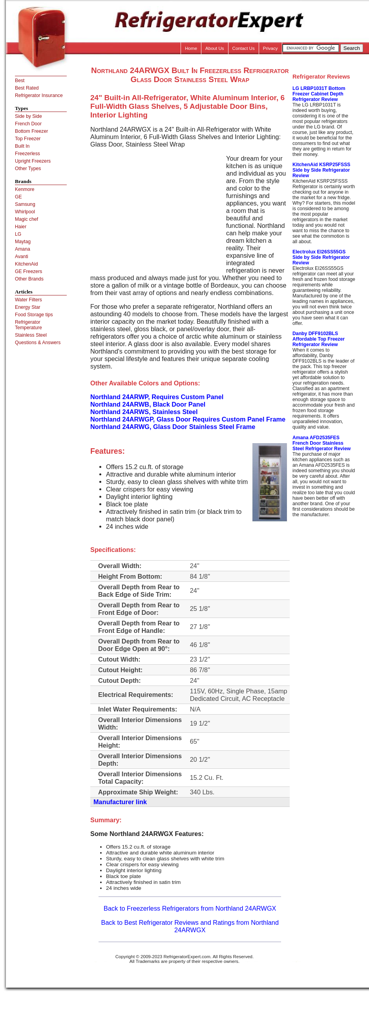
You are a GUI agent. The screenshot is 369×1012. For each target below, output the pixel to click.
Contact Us (243, 48)
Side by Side (28, 116)
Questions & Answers (37, 342)
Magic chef (26, 219)
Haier (20, 226)
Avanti (21, 256)
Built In (22, 146)
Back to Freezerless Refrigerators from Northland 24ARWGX (190, 908)
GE (18, 197)
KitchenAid (26, 264)
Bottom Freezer (31, 131)
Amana (22, 249)
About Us (214, 48)
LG (18, 234)
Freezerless (27, 153)
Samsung (25, 204)
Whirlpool (25, 211)
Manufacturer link (120, 801)
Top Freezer (27, 138)
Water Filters (28, 299)
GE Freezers (28, 271)
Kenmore (25, 189)
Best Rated (27, 88)
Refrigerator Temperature (28, 324)
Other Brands (29, 279)
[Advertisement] (156, 210)
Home (191, 48)
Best (19, 80)
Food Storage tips (34, 314)
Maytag (23, 241)
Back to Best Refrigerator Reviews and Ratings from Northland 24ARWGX (190, 926)
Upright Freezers (33, 161)
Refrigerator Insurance (39, 95)
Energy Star (27, 307)
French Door (28, 123)
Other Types (28, 168)
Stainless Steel (31, 335)
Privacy (270, 48)
